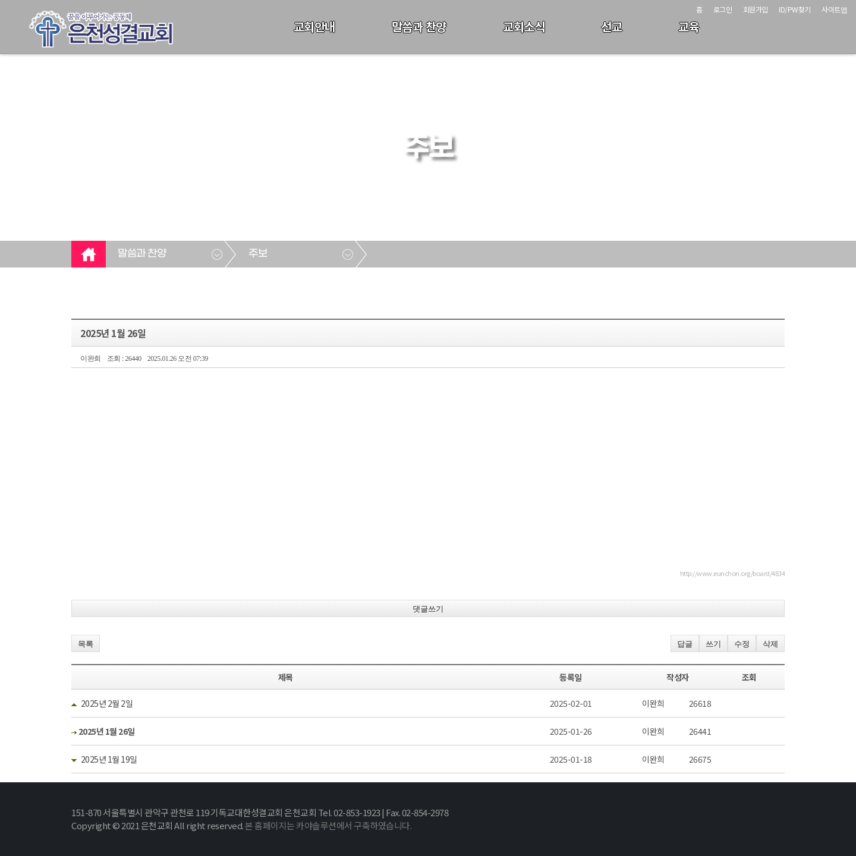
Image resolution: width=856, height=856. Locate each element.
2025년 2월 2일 (107, 703)
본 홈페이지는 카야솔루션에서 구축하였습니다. (328, 825)
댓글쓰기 (428, 609)
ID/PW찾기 (795, 9)
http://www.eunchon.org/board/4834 (732, 573)
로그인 (722, 9)
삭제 (770, 644)
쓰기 (713, 644)
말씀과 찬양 (419, 26)
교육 (688, 26)
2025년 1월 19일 (109, 759)
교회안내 (314, 26)
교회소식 (524, 26)
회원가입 (755, 9)
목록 (85, 644)
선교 (611, 26)
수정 (742, 644)
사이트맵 (834, 9)
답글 (685, 644)
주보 (257, 254)
